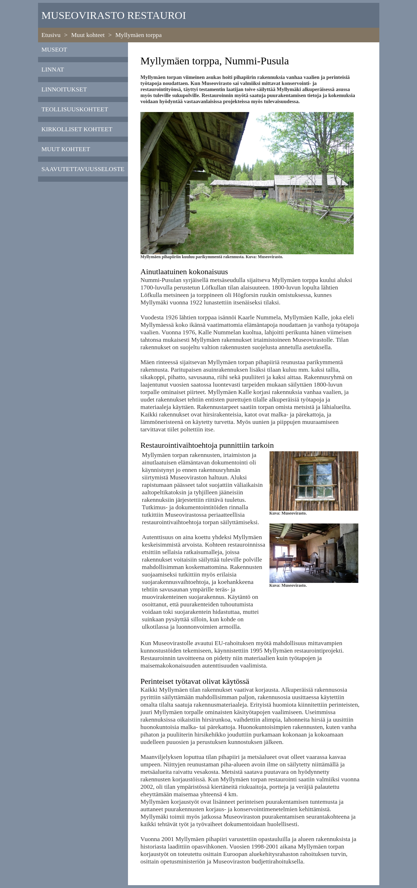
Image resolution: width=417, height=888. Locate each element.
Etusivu (51, 34)
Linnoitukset (64, 89)
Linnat (53, 69)
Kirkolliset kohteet (77, 129)
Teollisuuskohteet (75, 109)
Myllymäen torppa (138, 34)
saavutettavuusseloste (83, 168)
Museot (54, 49)
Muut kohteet (88, 34)
